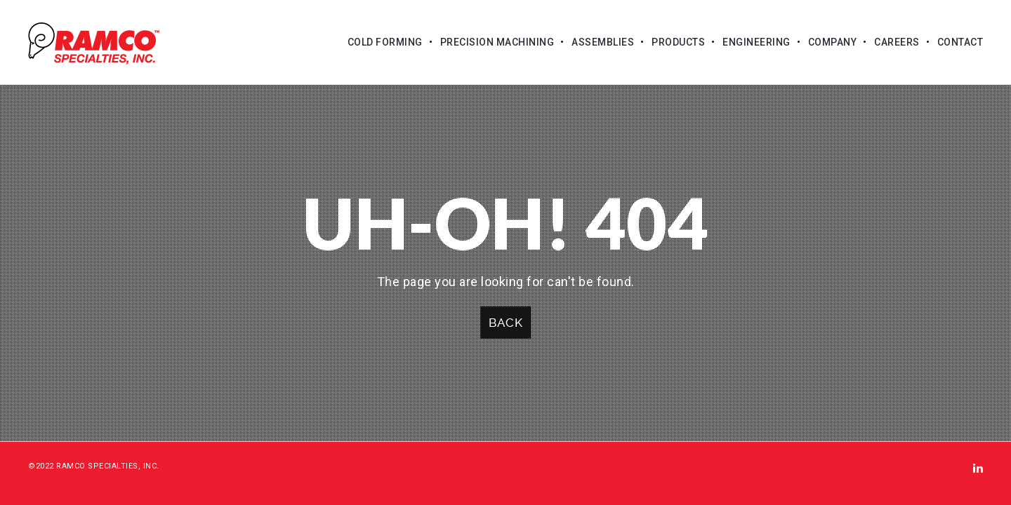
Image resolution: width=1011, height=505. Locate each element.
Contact (960, 42)
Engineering (756, 42)
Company (832, 42)
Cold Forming (385, 42)
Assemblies (602, 42)
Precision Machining (497, 42)
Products (678, 42)
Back (505, 323)
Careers (897, 42)
